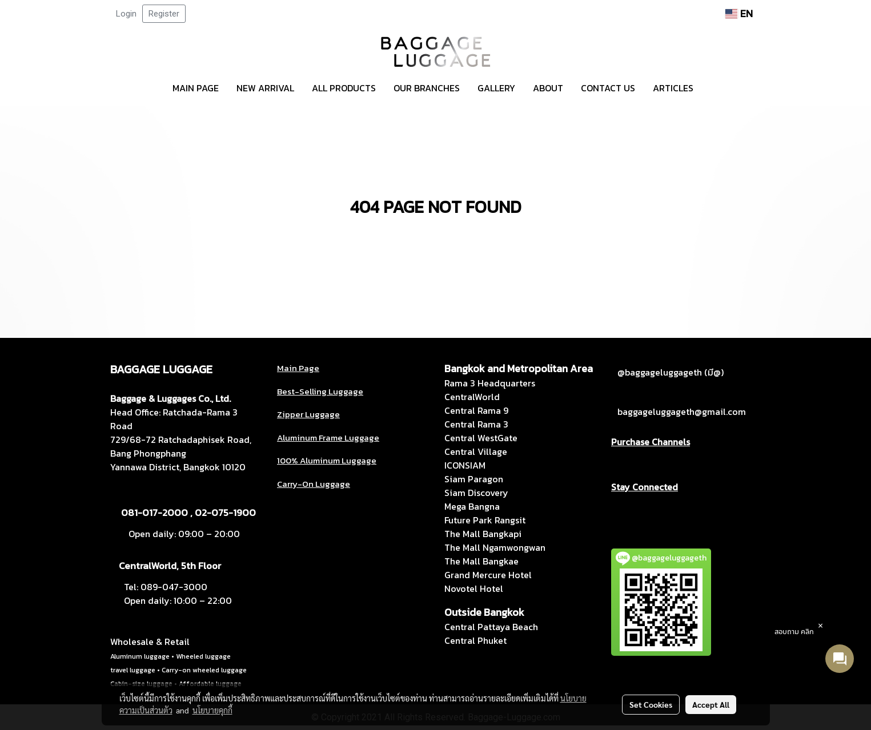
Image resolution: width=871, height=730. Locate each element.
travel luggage (132, 670)
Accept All (710, 704)
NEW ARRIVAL (265, 88)
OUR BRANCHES (427, 88)
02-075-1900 (225, 512)
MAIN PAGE (195, 88)
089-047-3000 (174, 587)
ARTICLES (673, 88)
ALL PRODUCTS (344, 88)
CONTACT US (608, 88)
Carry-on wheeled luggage (204, 670)
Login (126, 14)
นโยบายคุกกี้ (212, 710)
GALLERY (496, 88)
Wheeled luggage (203, 656)
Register (163, 14)
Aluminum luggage (140, 656)
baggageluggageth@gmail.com (681, 411)
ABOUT (548, 88)
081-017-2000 (154, 512)
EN (738, 13)
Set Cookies (650, 704)
